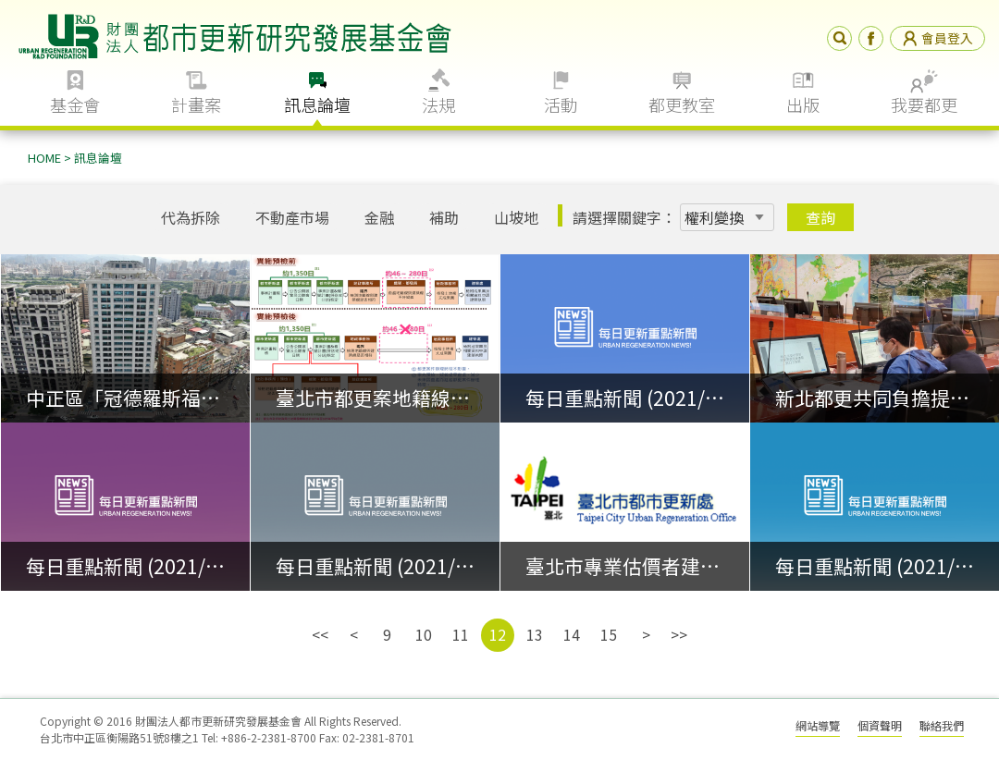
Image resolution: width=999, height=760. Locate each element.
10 (423, 634)
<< (320, 634)
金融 (379, 217)
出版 (803, 104)
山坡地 (516, 217)
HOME (44, 157)
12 (497, 634)
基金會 (75, 104)
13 (534, 634)
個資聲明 (879, 725)
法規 (438, 104)
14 (571, 634)
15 (608, 634)
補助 (444, 217)
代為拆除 (190, 217)
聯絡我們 (941, 725)
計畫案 (196, 104)
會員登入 (937, 38)
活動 (560, 104)
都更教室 (681, 104)
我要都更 (924, 104)
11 (460, 634)
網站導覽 (818, 725)
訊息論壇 (317, 104)
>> (679, 634)
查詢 (820, 217)
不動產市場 (292, 217)
